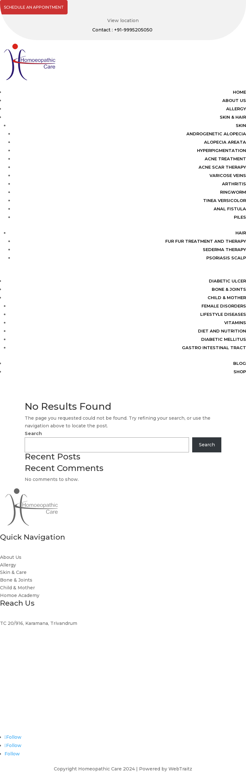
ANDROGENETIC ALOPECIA (216, 133)
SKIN (241, 125)
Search (33, 433)
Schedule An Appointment (34, 7)
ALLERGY (236, 108)
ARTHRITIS (234, 183)
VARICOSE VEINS (227, 175)
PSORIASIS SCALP (226, 257)
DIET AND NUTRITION (222, 330)
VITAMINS (235, 322)
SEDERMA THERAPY (224, 249)
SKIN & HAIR (233, 117)
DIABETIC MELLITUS (223, 339)
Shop (240, 371)
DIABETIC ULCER (227, 280)
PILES (240, 217)
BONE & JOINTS (229, 289)
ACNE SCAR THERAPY (222, 167)
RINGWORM (233, 192)
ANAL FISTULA (230, 208)
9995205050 (14, 671)
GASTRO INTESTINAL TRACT (214, 347)
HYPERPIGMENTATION (221, 150)
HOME (239, 92)
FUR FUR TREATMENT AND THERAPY (205, 241)
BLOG (239, 363)
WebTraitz (180, 769)
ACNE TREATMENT (225, 158)
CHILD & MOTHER (227, 297)
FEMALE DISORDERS (223, 305)
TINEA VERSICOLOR (224, 200)
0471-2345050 (16, 719)
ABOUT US (234, 100)
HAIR (240, 232)
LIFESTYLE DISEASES (223, 314)
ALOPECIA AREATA (225, 142)
